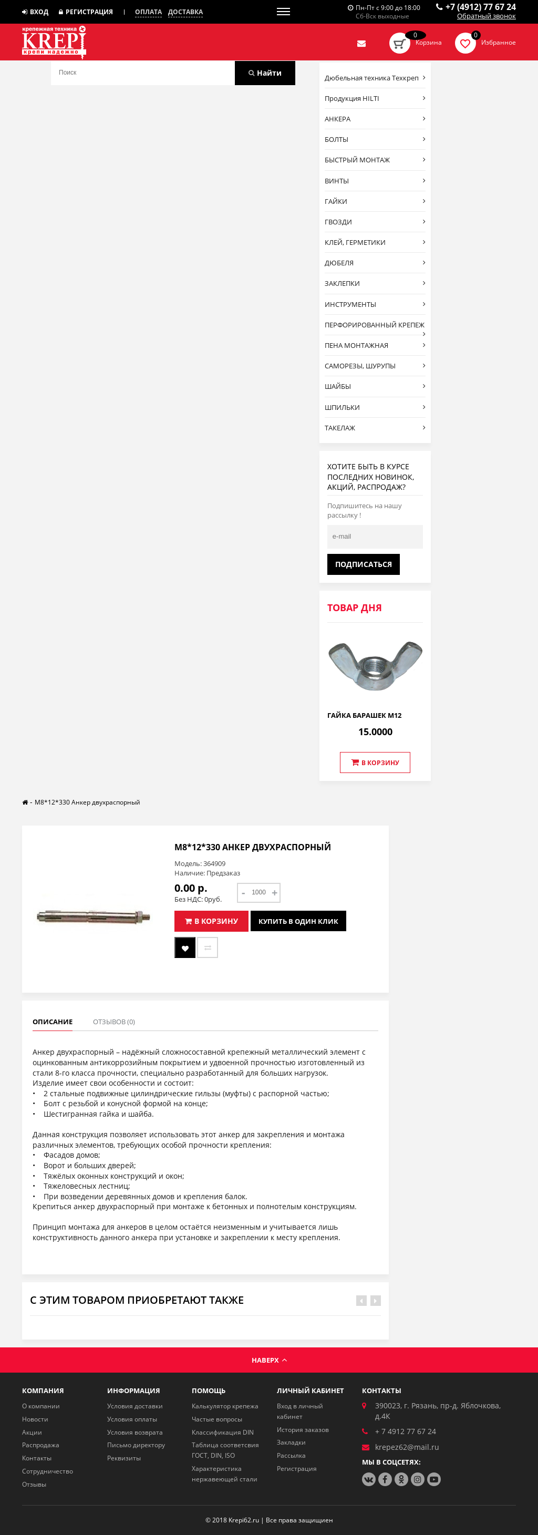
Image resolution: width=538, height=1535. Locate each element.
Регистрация (86, 11)
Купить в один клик (298, 921)
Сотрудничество (47, 1471)
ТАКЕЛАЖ (375, 427)
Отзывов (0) (114, 1021)
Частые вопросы (217, 1419)
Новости (35, 1419)
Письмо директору (136, 1444)
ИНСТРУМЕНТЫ (375, 304)
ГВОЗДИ (375, 221)
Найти (265, 73)
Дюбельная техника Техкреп (375, 78)
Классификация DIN (223, 1432)
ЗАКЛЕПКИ (375, 283)
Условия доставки (135, 1406)
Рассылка (291, 1455)
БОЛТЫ (375, 139)
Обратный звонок (486, 16)
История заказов (303, 1429)
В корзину (375, 762)
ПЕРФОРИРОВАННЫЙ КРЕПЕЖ (375, 327)
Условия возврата (135, 1432)
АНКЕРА (375, 118)
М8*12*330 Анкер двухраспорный (87, 802)
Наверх (269, 1360)
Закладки (291, 1442)
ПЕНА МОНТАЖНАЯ (375, 345)
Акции (32, 1432)
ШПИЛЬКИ (375, 407)
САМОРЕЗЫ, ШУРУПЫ (375, 365)
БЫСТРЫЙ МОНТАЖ (375, 159)
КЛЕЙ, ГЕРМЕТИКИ (375, 242)
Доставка (185, 12)
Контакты (36, 1458)
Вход (35, 11)
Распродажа (40, 1444)
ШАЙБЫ (375, 386)
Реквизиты (124, 1458)
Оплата (148, 12)
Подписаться (363, 564)
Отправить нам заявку (361, 43)
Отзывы (34, 1484)
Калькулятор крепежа (225, 1406)
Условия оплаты (132, 1419)
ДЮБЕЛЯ (375, 262)
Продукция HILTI (375, 98)
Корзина (429, 42)
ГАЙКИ (375, 201)
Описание (53, 1021)
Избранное (498, 42)
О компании (41, 1406)
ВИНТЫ (375, 181)
